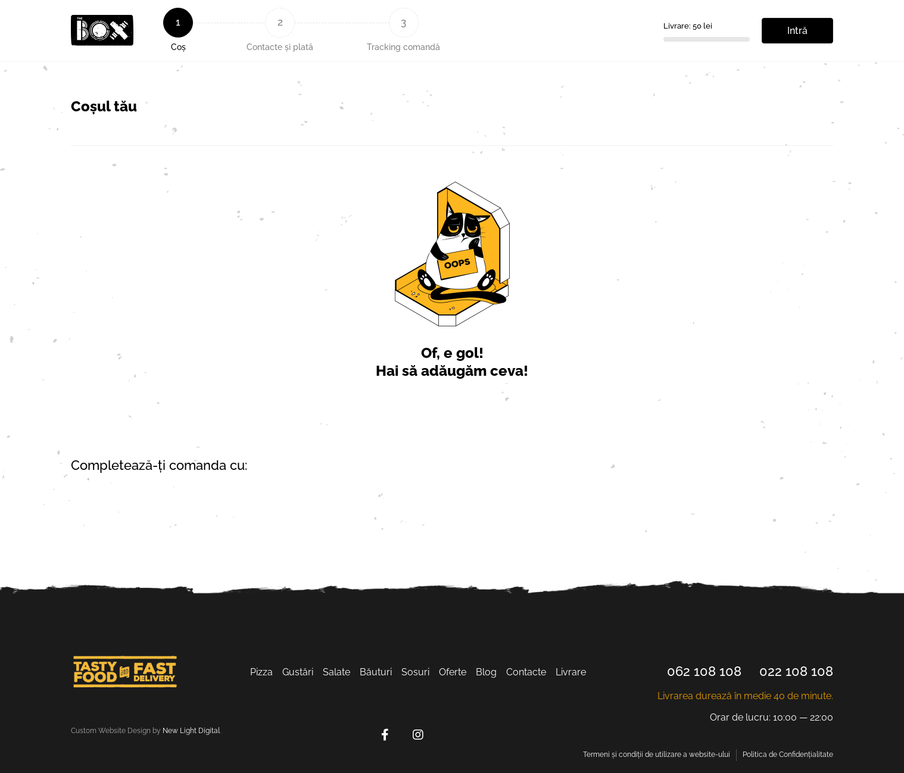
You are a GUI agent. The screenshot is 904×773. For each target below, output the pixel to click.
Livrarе (571, 672)
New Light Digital (191, 731)
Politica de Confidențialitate (788, 754)
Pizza (261, 672)
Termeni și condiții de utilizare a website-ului (656, 754)
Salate (336, 672)
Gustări (297, 672)
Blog (486, 672)
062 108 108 (704, 671)
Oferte (452, 672)
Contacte (526, 672)
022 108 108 (796, 671)
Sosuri (415, 672)
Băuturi (376, 672)
